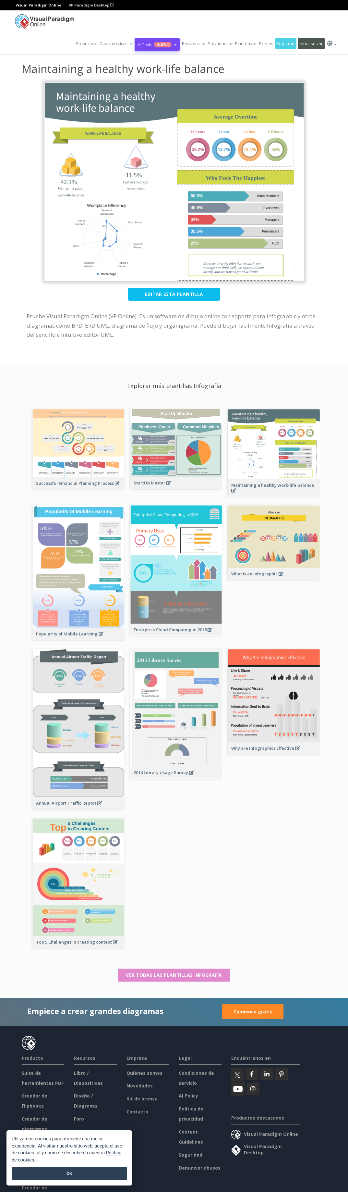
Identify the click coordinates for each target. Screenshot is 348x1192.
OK (69, 1173)
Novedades (139, 1086)
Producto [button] (86, 43)
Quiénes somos (144, 1073)
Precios (266, 43)
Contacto (137, 1112)
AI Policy (188, 1096)
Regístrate (285, 43)
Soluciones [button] (220, 43)
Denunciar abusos (200, 1168)
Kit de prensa (142, 1099)
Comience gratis (253, 1012)
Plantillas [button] (245, 43)
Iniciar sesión (311, 43)
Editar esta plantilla (174, 294)
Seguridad (190, 1155)
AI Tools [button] (157, 44)
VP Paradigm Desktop (91, 5)
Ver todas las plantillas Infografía (174, 975)
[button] (116, 43)
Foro (79, 1119)
